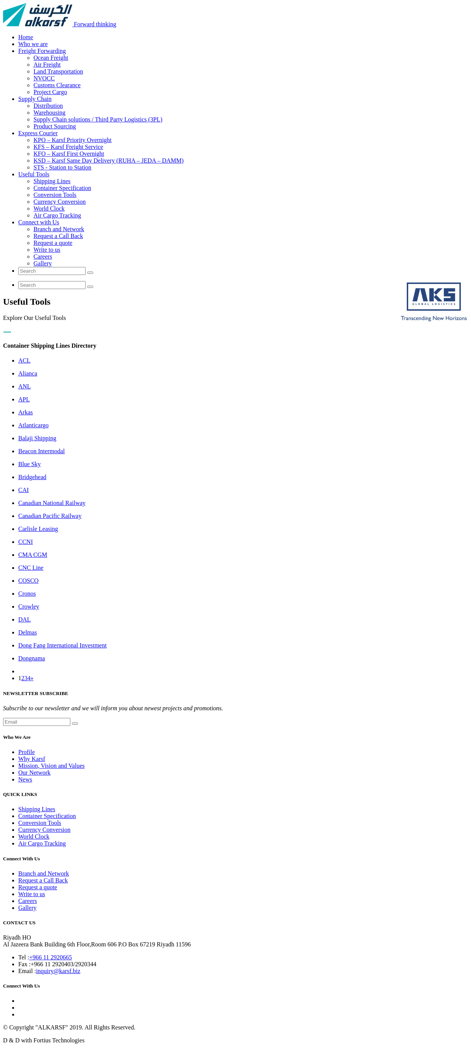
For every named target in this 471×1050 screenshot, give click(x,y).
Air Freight (47, 64)
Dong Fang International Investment (62, 645)
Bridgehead (32, 477)
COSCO (28, 580)
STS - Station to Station (62, 167)
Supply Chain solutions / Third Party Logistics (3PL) (97, 119)
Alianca (27, 373)
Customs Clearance (57, 85)
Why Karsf (31, 759)
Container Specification (62, 188)
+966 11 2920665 (50, 957)
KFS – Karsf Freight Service (68, 147)
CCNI (25, 542)
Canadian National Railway (52, 503)
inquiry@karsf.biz (58, 971)
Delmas (27, 632)
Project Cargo (50, 92)
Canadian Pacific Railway (49, 516)
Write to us (46, 249)
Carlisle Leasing (38, 529)
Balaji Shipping (37, 438)
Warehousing (49, 112)
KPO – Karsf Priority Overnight (72, 140)
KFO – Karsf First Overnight (68, 153)
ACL (24, 360)
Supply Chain (35, 99)
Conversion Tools (54, 195)
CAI (23, 490)
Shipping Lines (51, 181)
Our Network (34, 772)
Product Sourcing (54, 126)
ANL (24, 386)
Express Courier (38, 133)
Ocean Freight (50, 57)
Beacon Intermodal (41, 451)
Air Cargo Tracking (57, 215)
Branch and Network (58, 229)
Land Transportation (58, 71)
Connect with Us (38, 222)
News (25, 779)
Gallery (42, 263)
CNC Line (30, 567)
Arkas (25, 412)
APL (24, 399)
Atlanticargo (33, 425)
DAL (24, 619)
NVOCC (44, 78)
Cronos (27, 593)
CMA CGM (32, 554)
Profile (26, 752)
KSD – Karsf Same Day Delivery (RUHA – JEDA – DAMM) (108, 160)
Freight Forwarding (42, 51)
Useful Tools (33, 174)
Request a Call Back (58, 236)
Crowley (28, 606)
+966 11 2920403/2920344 (63, 964)
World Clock (49, 208)
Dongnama (31, 658)
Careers (42, 256)
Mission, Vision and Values (51, 765)
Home (25, 37)
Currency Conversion (59, 201)
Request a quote (52, 243)
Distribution (48, 105)
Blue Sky (29, 464)
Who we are (33, 44)
